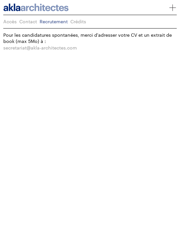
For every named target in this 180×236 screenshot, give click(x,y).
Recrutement (54, 21)
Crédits (78, 21)
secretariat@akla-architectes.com (40, 47)
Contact (28, 21)
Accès (10, 21)
